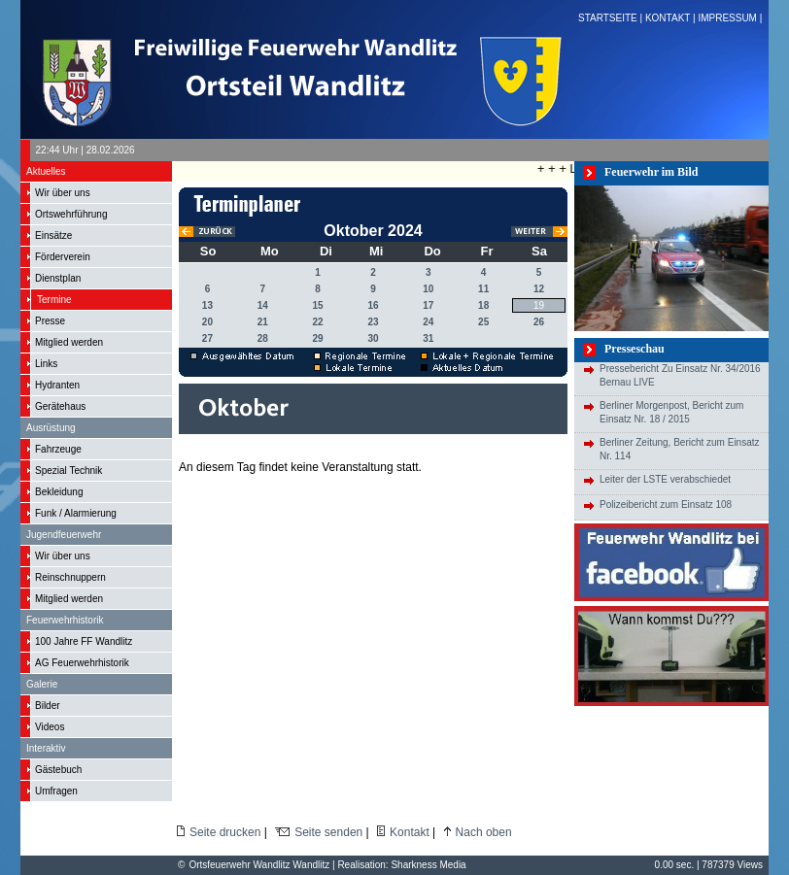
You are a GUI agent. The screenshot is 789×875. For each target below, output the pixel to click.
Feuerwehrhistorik (64, 620)
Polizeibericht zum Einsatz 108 (666, 504)
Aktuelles (46, 171)
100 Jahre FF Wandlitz (83, 641)
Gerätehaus (60, 406)
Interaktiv (46, 748)
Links (46, 363)
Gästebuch (58, 769)
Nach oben (484, 832)
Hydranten (57, 385)
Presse (50, 321)
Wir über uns (62, 192)
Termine (54, 299)
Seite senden (328, 832)
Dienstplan (58, 278)
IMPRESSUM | (731, 18)
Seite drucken (224, 832)
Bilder (47, 705)
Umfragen (56, 791)
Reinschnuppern (70, 577)
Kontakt (409, 832)
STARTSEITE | (611, 18)
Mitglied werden (69, 342)
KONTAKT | (671, 18)
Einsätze (53, 235)
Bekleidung (59, 492)
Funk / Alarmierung (76, 513)
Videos (49, 727)
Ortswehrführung (71, 214)
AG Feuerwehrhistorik (82, 662)
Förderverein (62, 257)
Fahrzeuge (58, 449)
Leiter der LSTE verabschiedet (665, 479)
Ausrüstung (51, 427)
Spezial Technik (68, 470)
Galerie (41, 684)
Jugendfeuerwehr (63, 534)
